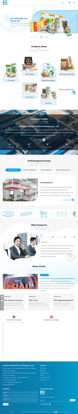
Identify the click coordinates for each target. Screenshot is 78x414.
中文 (62, 3)
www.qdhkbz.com (10, 384)
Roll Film (42, 375)
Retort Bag (42, 370)
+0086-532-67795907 (22, 377)
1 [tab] (31, 37)
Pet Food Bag (43, 368)
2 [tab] (36, 37)
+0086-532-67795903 (10, 377)
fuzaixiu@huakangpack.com (14, 382)
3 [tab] (41, 37)
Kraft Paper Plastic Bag (45, 377)
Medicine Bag (43, 379)
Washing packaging (44, 372)
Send (5, 404)
